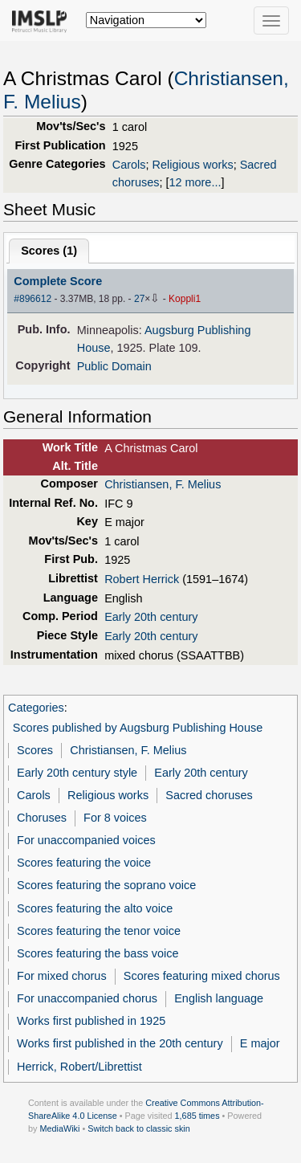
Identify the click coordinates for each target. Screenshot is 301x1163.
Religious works (193, 164)
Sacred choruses (208, 795)
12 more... (195, 182)
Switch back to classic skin (138, 1128)
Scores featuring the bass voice (97, 953)
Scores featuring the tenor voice (99, 930)
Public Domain (114, 366)
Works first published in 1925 (91, 1020)
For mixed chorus (62, 975)
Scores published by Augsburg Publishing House (137, 727)
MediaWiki (59, 1128)
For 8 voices (115, 817)
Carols (129, 164)
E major (260, 1043)
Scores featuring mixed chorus (202, 975)
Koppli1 (185, 298)
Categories (36, 707)
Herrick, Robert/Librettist (79, 1066)
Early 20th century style (77, 772)
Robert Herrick (141, 579)
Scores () (49, 250)
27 (139, 298)
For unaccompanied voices (86, 840)
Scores (35, 750)
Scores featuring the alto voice (95, 908)
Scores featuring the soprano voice (106, 885)
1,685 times (197, 1115)
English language (218, 998)
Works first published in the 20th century (120, 1043)
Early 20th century (150, 616)
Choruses (42, 817)
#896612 (32, 298)
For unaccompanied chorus (87, 998)
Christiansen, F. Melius (162, 484)
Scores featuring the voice (84, 862)
